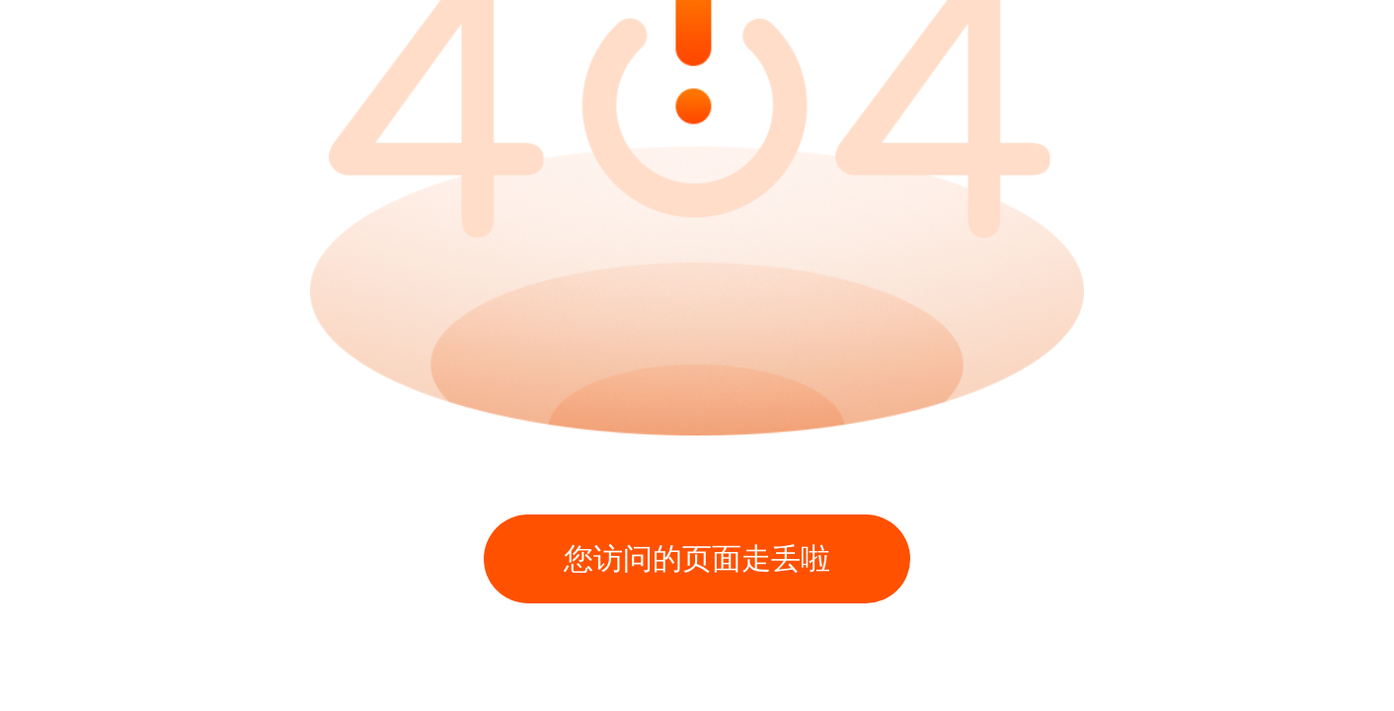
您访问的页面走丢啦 (697, 558)
